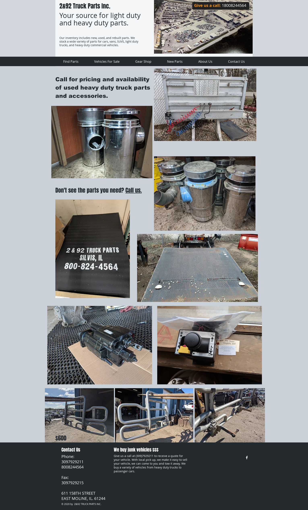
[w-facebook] (247, 457)
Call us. (133, 190)
